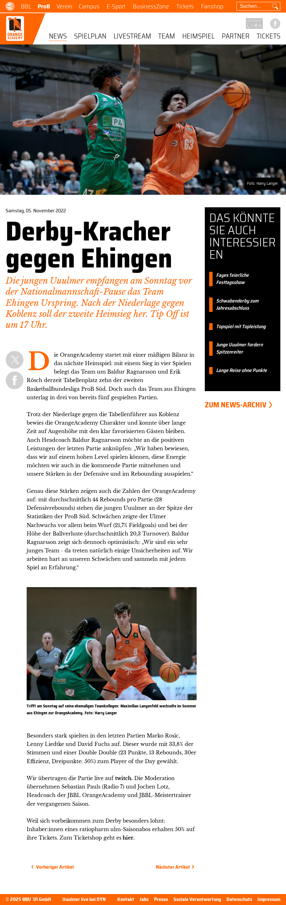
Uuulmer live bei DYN (84, 899)
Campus (89, 6)
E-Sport (116, 6)
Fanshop (212, 6)
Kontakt (125, 899)
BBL (26, 6)
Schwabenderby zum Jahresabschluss (237, 304)
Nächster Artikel (173, 867)
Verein (64, 6)
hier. (128, 838)
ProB (44, 6)
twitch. (124, 778)
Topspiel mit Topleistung (241, 326)
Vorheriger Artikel (55, 867)
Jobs (144, 899)
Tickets (185, 6)
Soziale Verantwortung (197, 899)
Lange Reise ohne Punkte (241, 370)
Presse (161, 899)
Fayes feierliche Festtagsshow (232, 279)
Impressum (268, 899)
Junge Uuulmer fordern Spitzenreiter (239, 348)
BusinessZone (151, 6)
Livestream (132, 37)
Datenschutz (239, 899)
